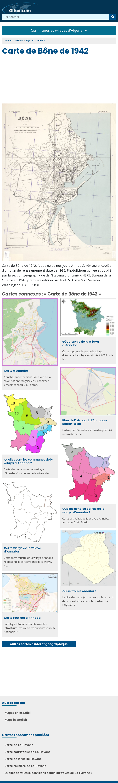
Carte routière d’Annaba (22, 614)
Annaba (41, 40)
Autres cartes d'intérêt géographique (39, 644)
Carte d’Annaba (16, 371)
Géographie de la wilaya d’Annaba (80, 343)
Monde (8, 40)
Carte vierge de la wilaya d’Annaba (22, 547)
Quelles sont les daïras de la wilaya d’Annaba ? (83, 509)
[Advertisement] (60, 80)
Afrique (19, 40)
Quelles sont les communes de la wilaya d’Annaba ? (28, 460)
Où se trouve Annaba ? (79, 588)
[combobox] (55, 17)
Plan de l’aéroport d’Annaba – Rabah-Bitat (84, 421)
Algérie (30, 40)
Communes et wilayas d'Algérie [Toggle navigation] (59, 30)
